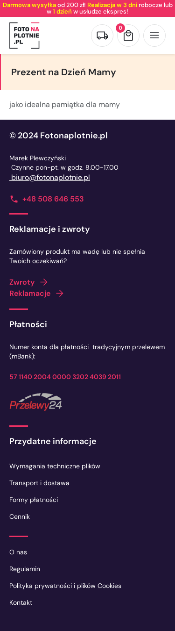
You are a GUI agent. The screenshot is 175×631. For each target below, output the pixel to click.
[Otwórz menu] (154, 35)
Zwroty (22, 282)
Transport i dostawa (39, 483)
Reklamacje (29, 293)
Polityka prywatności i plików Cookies (65, 585)
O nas (18, 552)
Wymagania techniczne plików (54, 466)
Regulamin (24, 569)
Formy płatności (33, 499)
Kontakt (20, 602)
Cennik (19, 516)
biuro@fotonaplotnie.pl (49, 177)
